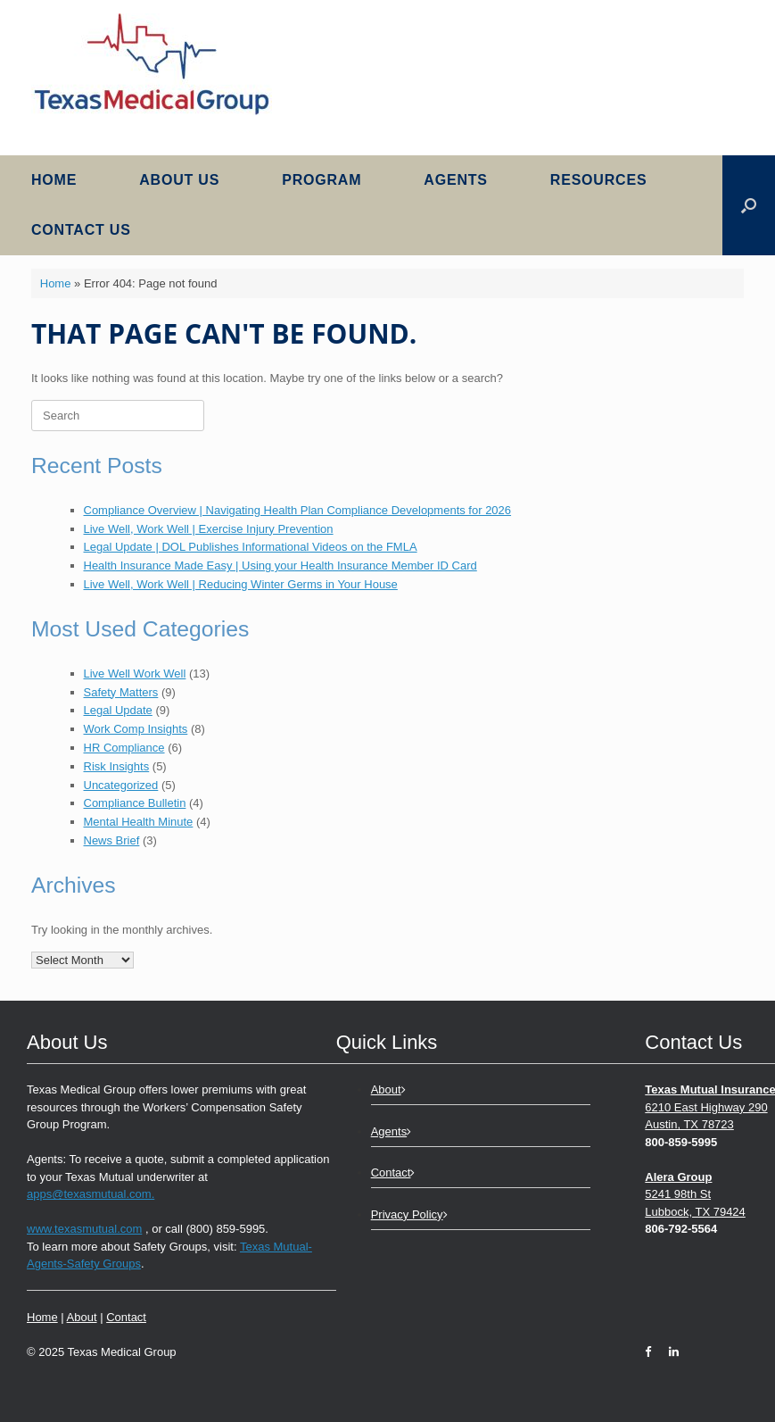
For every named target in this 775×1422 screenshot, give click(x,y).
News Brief (112, 840)
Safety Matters (121, 692)
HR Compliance (124, 747)
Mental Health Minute (139, 821)
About (82, 1317)
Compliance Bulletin (135, 803)
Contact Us (81, 229)
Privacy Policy (409, 1214)
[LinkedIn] (669, 1352)
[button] (748, 205)
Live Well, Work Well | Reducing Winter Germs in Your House (241, 584)
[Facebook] (652, 1352)
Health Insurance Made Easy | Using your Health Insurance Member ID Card (280, 565)
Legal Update (118, 710)
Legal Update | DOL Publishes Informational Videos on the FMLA (250, 546)
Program (321, 179)
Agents (455, 179)
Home (54, 179)
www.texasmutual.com (84, 1228)
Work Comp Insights (136, 729)
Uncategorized (121, 785)
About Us (179, 179)
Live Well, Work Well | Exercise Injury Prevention (209, 529)
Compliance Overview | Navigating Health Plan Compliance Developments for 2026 (298, 510)
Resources (598, 179)
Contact (126, 1317)
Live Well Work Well (135, 673)
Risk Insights (117, 766)
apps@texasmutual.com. (90, 1194)
